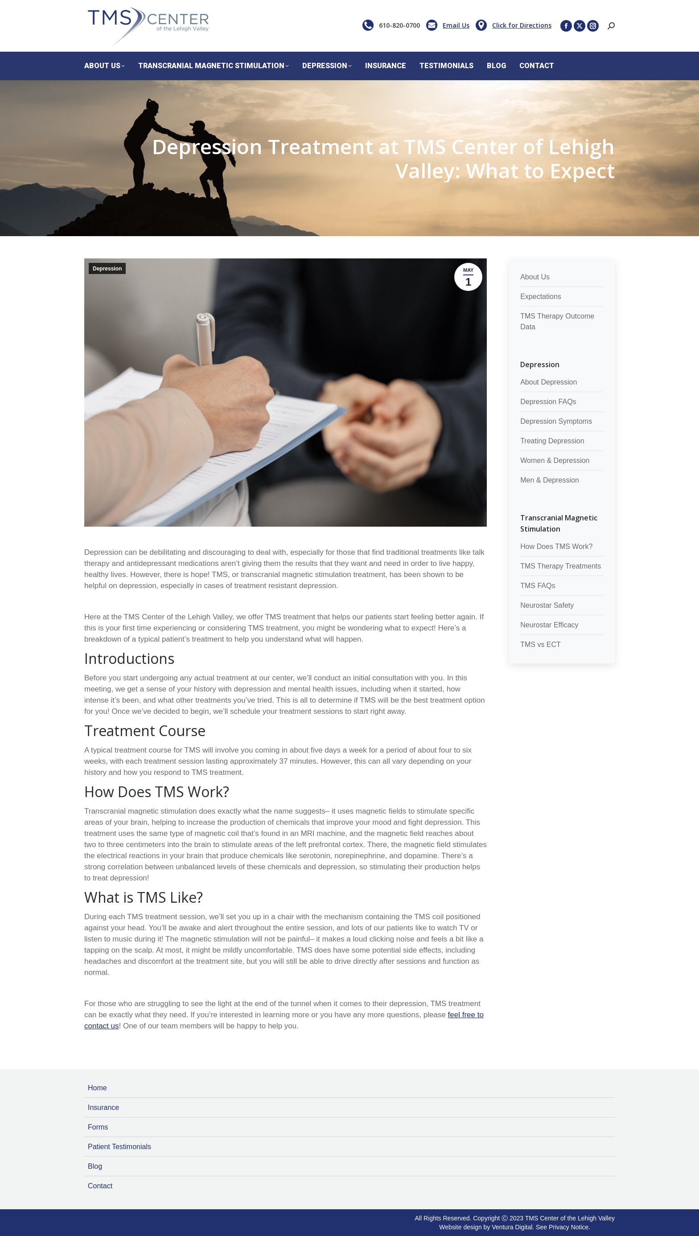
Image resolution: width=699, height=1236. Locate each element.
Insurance (103, 1107)
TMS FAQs (537, 585)
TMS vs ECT (540, 644)
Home (97, 1088)
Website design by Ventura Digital (485, 1227)
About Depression (548, 382)
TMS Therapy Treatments (560, 566)
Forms (98, 1127)
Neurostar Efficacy (549, 625)
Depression (107, 269)
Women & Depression (554, 460)
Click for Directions (521, 25)
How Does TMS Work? (556, 546)
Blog (95, 1166)
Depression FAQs (548, 401)
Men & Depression (549, 480)
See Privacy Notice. (563, 1227)
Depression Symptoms (556, 421)
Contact (100, 1186)
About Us (535, 277)
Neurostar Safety (547, 605)
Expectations (540, 296)
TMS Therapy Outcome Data (557, 321)
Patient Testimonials (119, 1146)
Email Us (456, 25)
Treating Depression (552, 441)
